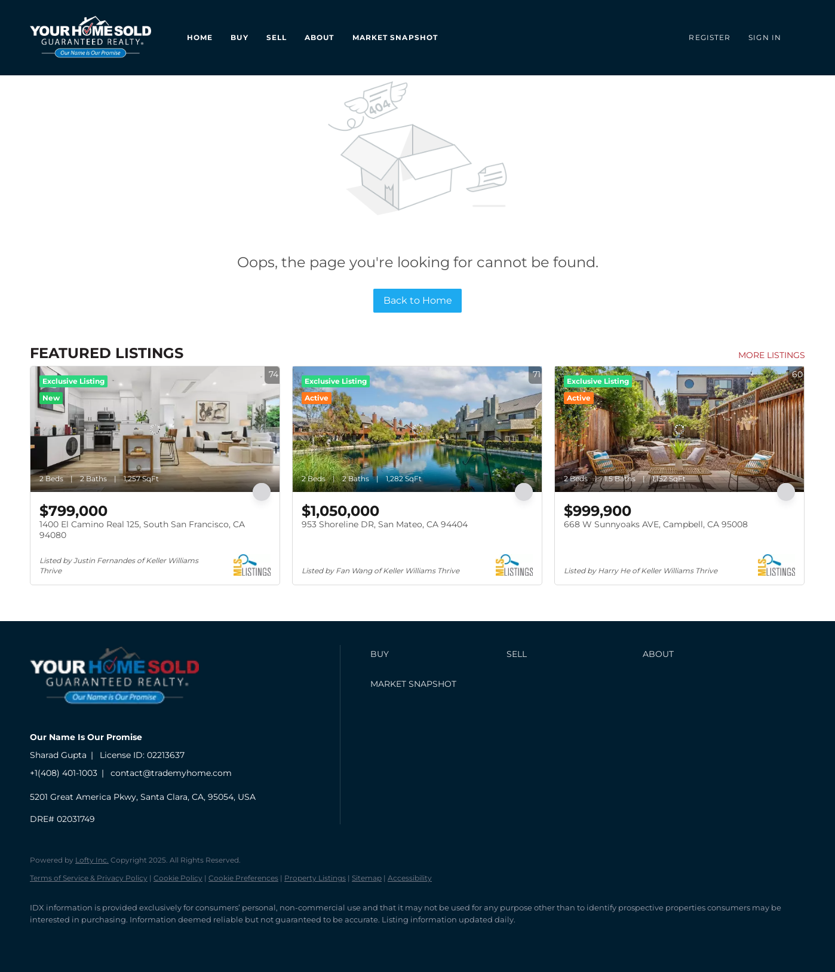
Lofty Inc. (92, 859)
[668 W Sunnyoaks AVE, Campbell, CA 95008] (679, 429)
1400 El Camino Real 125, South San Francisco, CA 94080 (142, 529)
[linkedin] (79, 939)
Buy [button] (239, 37)
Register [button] (709, 37)
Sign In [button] (764, 37)
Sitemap (367, 877)
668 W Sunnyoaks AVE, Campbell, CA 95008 (656, 524)
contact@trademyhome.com (171, 773)
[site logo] (123, 716)
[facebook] (44, 939)
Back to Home (417, 300)
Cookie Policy (178, 877)
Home (200, 37)
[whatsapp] (217, 939)
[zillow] (113, 939)
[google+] (182, 939)
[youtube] (148, 939)
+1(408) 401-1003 (63, 773)
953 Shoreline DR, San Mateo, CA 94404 (385, 524)
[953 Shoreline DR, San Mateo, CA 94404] (417, 429)
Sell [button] (276, 37)
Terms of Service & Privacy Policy (89, 877)
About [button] (319, 37)
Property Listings (315, 877)
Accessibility (410, 877)
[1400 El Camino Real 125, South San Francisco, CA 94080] (155, 429)
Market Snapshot (395, 37)
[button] (435, 654)
